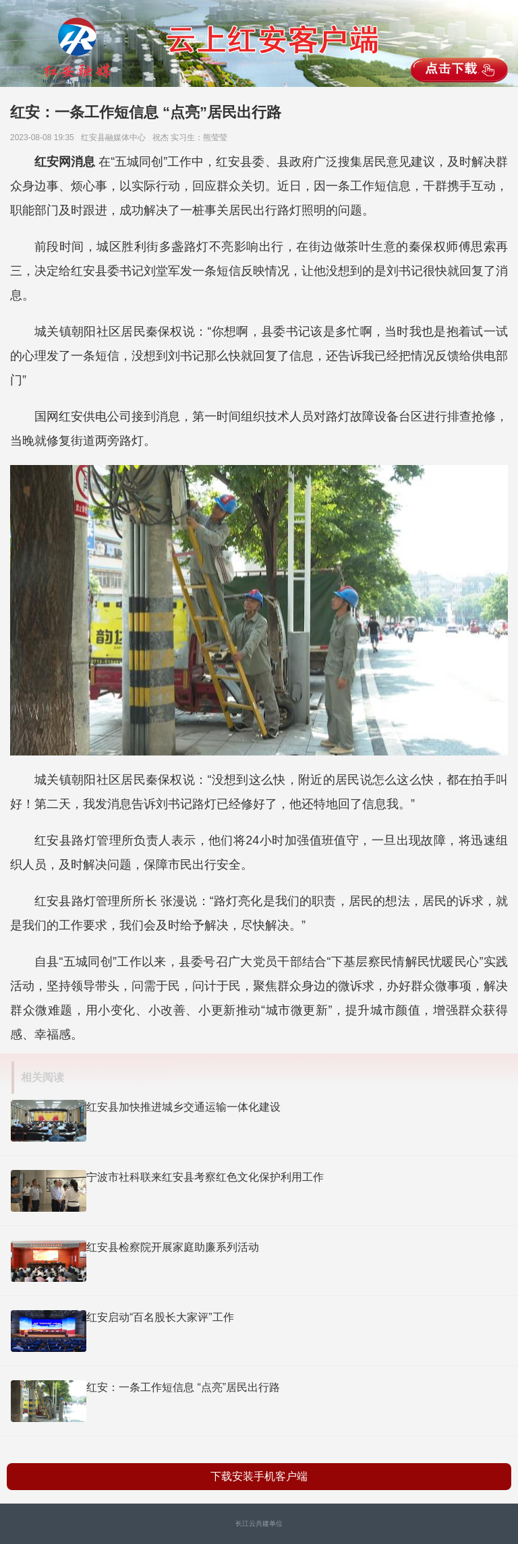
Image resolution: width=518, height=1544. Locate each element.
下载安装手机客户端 (259, 1476)
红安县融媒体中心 (115, 137)
